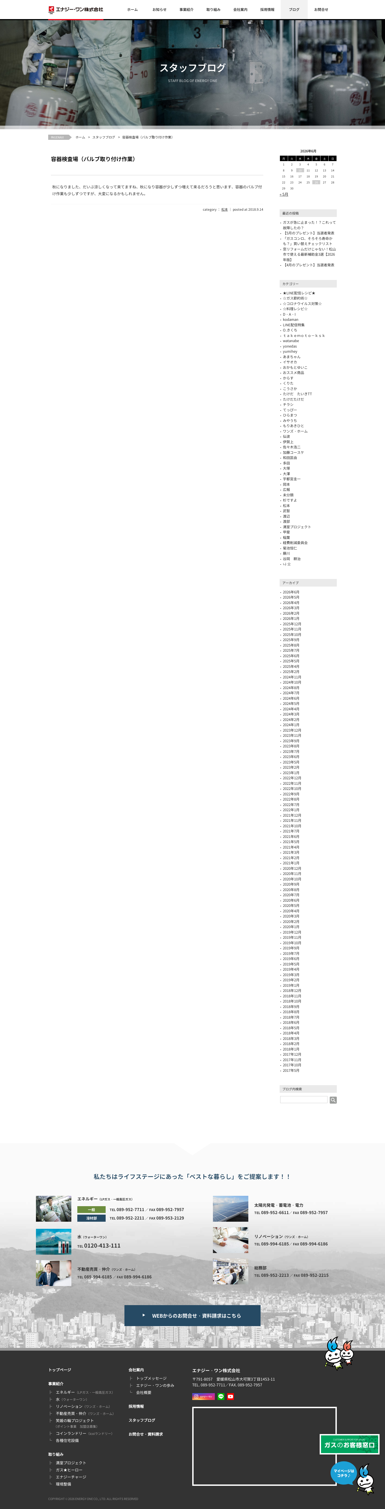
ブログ (294, 9)
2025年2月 (291, 671)
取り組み (213, 9)
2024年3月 (291, 714)
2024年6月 (291, 698)
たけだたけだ (293, 399)
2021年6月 (291, 836)
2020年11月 (292, 873)
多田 (286, 463)
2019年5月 (291, 964)
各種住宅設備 (67, 1440)
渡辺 (286, 516)
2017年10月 (292, 1064)
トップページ (59, 1369)
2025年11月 (292, 629)
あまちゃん (292, 356)
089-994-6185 (98, 1276)
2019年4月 (291, 969)
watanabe (291, 340)
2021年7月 (291, 831)
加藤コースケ (293, 452)
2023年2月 (291, 767)
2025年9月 (291, 639)
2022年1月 (291, 809)
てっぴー (290, 409)
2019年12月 (292, 932)
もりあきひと (293, 425)
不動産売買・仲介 (86, 1413)
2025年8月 (291, 645)
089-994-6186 (138, 1276)
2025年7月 (291, 650)
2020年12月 (292, 868)
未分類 (288, 494)
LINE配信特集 (294, 324)
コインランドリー (85, 1433)
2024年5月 (291, 703)
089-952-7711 (130, 1209)
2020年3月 (291, 916)
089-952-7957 (170, 1209)
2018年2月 (291, 1043)
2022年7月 (291, 804)
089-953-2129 (170, 1218)
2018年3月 (291, 1038)
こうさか (290, 388)
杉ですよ (290, 500)
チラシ (288, 404)
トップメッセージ (151, 1378)
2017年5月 (291, 1070)
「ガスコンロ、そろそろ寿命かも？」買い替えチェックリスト (307, 241)
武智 (286, 510)
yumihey (290, 351)
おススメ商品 (293, 372)
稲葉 (286, 537)
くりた (288, 383)
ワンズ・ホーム (295, 431)
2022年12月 (292, 777)
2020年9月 (291, 884)
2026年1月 (291, 618)
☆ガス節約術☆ (295, 298)
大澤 (286, 473)
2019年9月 (291, 947)
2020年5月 (291, 905)
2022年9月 (291, 793)
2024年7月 (291, 692)
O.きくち (290, 330)
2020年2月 (291, 921)
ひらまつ (290, 415)
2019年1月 (291, 985)
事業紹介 (186, 9)
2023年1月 (291, 772)
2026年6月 (291, 591)
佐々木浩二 (292, 446)
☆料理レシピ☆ (295, 308)
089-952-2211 (130, 1218)
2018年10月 (292, 1001)
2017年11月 (292, 1059)
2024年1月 (291, 724)
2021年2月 (291, 857)
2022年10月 (292, 788)
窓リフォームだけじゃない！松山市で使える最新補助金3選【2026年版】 (309, 254)
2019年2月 (291, 979)
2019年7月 (291, 953)
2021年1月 (291, 862)
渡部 (286, 521)
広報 (286, 489)
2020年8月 (291, 889)
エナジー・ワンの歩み (155, 1385)
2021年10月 (292, 825)
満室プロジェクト (297, 526)
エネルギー (85, 1392)
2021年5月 (291, 841)
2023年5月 (291, 762)
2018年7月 (291, 1017)
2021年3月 (291, 852)
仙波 (286, 436)
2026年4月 (291, 602)
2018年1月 (291, 1049)
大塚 (286, 468)
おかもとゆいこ (295, 367)
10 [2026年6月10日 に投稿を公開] (300, 170)
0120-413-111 (102, 1245)
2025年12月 (292, 623)
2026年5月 (291, 597)
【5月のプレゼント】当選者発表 (308, 233)
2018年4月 (291, 1033)
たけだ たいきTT (297, 393)
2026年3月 (291, 607)
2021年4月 (291, 847)
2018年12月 (292, 990)
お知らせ (159, 9)
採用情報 (267, 9)
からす (288, 378)
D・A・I (289, 314)
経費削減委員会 (295, 542)
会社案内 (240, 9)
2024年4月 (291, 708)
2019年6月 (291, 958)
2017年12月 (292, 1054)
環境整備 (63, 1484)
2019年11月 (292, 937)
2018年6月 (291, 1022)
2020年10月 (292, 879)
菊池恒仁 (290, 548)
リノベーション (84, 1406)
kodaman (290, 319)
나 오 (287, 563)
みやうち (290, 420)
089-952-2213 (275, 1275)
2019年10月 (292, 942)
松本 (224, 209)
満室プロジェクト (71, 1462)
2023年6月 (291, 756)
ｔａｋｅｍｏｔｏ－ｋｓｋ (304, 335)
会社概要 (143, 1392)
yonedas (290, 346)
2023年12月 (292, 730)
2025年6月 (291, 655)
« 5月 (284, 194)
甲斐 (286, 532)
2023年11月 (292, 735)
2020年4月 (291, 910)
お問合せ (321, 9)
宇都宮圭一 (292, 478)
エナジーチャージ (71, 1477)
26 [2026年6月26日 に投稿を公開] (316, 182)
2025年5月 (291, 660)
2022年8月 (291, 799)
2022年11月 (292, 783)
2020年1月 (291, 926)
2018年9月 (291, 1006)
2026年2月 (291, 613)
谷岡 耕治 (292, 558)
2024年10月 (292, 682)
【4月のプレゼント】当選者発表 (308, 264)
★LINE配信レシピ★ (299, 292)
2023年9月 (291, 740)
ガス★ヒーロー (69, 1469)
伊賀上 (288, 441)
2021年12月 (292, 815)
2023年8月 (291, 746)
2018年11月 (292, 995)
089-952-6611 (275, 1212)
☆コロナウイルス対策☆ (302, 303)
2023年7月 (291, 751)
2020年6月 (291, 900)
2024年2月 (291, 719)
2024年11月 (292, 677)
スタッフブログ (103, 137)
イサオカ (290, 361)
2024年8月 (291, 687)
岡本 (286, 484)
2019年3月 (291, 974)
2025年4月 (291, 666)
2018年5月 (291, 1027)
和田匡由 (290, 457)
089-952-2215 (315, 1275)
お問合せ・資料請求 (146, 1434)
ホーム (132, 9)
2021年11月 (292, 820)
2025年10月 (292, 634)
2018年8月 (291, 1011)
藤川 (286, 553)
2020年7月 (291, 894)
